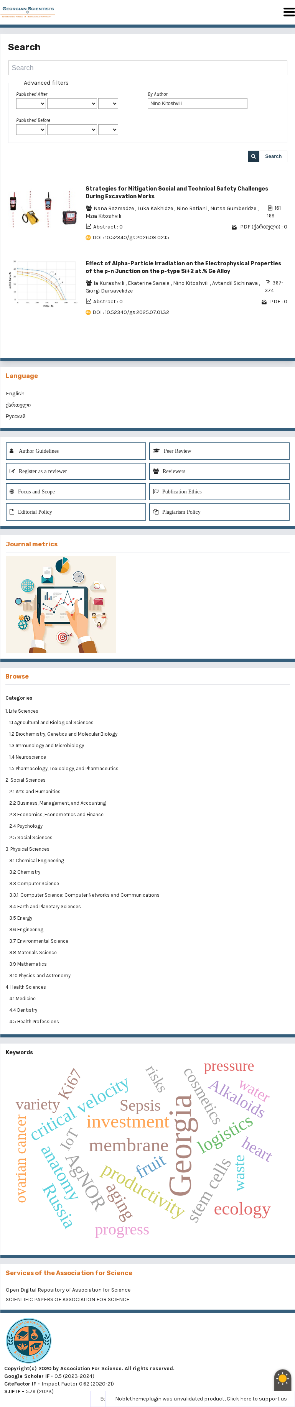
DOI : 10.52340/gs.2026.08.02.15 (130, 237)
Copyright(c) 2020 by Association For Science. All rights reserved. (89, 1368)
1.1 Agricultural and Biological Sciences (52, 722)
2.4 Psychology (26, 826)
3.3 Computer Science (34, 883)
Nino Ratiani (192, 208)
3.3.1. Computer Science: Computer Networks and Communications (84, 895)
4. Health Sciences (25, 987)
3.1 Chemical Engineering (37, 860)
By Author (157, 94)
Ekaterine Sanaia (149, 283)
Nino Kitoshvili (191, 283)
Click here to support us (257, 1398)
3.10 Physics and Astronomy (40, 975)
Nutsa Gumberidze (233, 208)
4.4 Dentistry (23, 1010)
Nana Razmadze (114, 208)
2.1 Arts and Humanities (35, 791)
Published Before (33, 120)
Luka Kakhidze (155, 208)
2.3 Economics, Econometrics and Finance (57, 814)
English (15, 393)
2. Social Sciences (25, 780)
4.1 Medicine (23, 998)
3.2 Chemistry (25, 872)
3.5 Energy (21, 918)
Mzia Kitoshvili (103, 216)
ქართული (18, 405)
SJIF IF (12, 1391)
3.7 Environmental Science (39, 941)
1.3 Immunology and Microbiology (47, 745)
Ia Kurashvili (109, 283)
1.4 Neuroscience (28, 757)
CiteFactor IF (20, 1384)
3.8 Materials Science (33, 952)
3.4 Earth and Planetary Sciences (45, 906)
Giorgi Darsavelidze (109, 291)
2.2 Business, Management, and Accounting (58, 803)
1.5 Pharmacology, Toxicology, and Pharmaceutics (64, 768)
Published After (31, 94)
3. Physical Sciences (27, 849)
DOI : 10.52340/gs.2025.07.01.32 (130, 312)
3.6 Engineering (26, 929)
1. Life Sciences (21, 711)
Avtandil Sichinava (235, 283)
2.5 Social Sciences (31, 837)
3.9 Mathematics (28, 964)
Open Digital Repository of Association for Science (68, 1290)
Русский (16, 416)
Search (273, 156)
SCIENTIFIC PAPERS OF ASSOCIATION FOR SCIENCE (67, 1299)
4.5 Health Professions (34, 1021)
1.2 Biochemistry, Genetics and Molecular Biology (64, 734)
